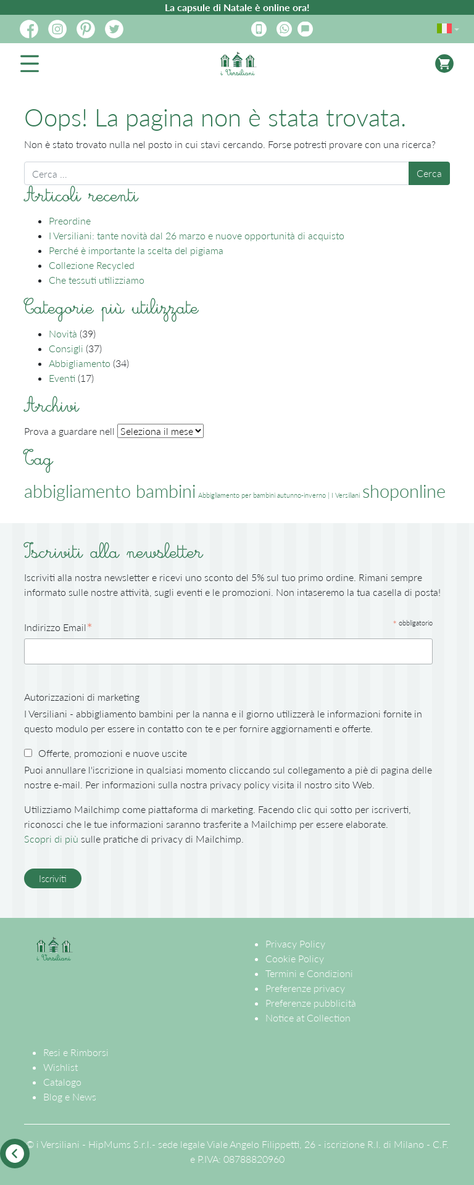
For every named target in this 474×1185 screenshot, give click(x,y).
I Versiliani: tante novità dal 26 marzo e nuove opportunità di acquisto (196, 235)
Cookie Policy (294, 958)
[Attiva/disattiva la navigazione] (29, 63)
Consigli (66, 348)
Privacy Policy (295, 943)
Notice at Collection (308, 1017)
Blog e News (69, 1096)
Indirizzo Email (58, 628)
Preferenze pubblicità (310, 1003)
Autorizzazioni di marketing (81, 697)
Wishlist (60, 1067)
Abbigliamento (79, 363)
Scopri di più (51, 838)
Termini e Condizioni (309, 973)
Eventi (62, 378)
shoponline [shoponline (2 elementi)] (404, 491)
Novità (63, 333)
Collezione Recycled (92, 265)
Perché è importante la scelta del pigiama (136, 250)
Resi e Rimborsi (76, 1052)
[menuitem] (445, 26)
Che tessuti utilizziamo (96, 280)
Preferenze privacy (305, 988)
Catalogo (62, 1082)
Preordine (70, 220)
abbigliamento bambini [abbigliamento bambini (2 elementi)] (110, 491)
